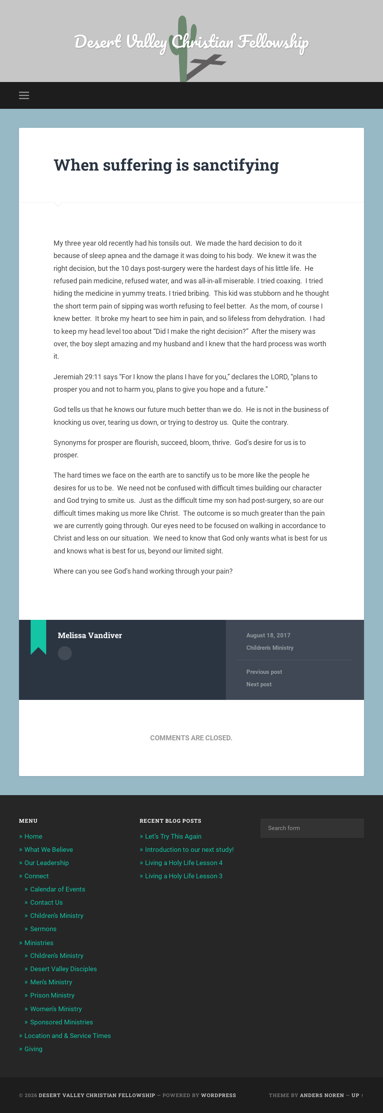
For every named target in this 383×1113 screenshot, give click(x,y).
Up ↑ (358, 1095)
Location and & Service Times (67, 1036)
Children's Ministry (270, 647)
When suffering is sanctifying (166, 164)
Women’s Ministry (56, 1009)
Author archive (65, 653)
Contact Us (46, 902)
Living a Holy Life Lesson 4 (184, 863)
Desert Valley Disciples (63, 969)
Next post (259, 684)
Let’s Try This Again (173, 836)
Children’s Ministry (56, 915)
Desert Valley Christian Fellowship (191, 41)
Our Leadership (46, 863)
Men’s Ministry (51, 982)
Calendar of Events (57, 889)
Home (33, 836)
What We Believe (48, 849)
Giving (33, 1049)
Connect (36, 876)
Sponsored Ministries (61, 1022)
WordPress (218, 1095)
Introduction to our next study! (189, 849)
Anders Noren (322, 1095)
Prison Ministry (52, 995)
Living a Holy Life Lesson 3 (184, 876)
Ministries (39, 943)
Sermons (43, 929)
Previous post (264, 671)
